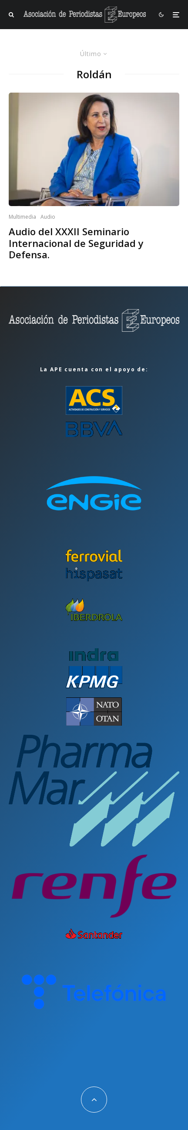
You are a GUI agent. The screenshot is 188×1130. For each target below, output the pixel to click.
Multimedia (22, 216)
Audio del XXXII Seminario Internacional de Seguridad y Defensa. (76, 243)
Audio (47, 216)
